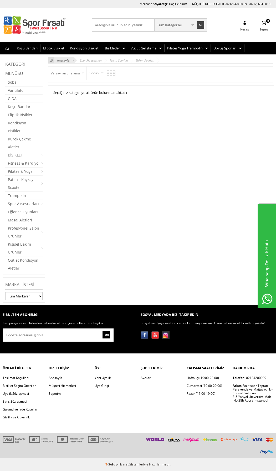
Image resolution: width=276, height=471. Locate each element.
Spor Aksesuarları (23, 203)
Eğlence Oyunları (23, 211)
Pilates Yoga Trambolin (185, 48)
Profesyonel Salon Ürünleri (23, 232)
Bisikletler (112, 48)
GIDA (12, 98)
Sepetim (55, 393)
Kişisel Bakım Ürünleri (19, 248)
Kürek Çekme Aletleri (19, 142)
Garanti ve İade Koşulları (20, 409)
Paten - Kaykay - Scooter (22, 183)
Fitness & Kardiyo (23, 163)
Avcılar (146, 378)
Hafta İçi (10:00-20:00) (203, 378)
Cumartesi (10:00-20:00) (204, 385)
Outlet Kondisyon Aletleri (23, 264)
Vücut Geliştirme (143, 48)
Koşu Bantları (27, 48)
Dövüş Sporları (224, 48)
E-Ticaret (122, 464)
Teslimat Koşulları (16, 378)
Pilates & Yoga (20, 171)
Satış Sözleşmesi (15, 401)
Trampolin (17, 195)
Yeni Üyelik (103, 378)
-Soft (110, 464)
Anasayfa (55, 378)
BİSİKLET (15, 155)
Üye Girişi (102, 385)
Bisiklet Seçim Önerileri (20, 385)
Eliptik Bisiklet (53, 48)
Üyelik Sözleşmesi (16, 393)
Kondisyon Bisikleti (84, 48)
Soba (12, 82)
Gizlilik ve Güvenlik (16, 417)
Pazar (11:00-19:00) (201, 393)
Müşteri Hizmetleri (62, 385)
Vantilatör (16, 90)
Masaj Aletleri (20, 219)
